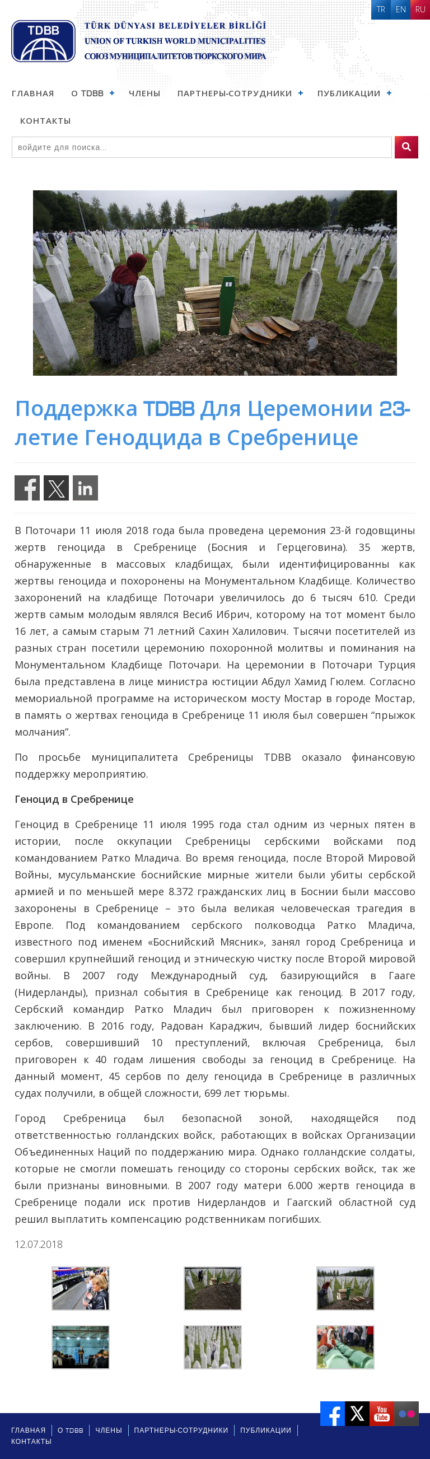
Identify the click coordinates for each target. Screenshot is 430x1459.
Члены (145, 93)
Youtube (382, 1413)
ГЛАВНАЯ (33, 93)
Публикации (349, 93)
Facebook (332, 1413)
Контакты (45, 121)
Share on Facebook (27, 488)
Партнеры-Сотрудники (234, 93)
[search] (406, 147)
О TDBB (87, 93)
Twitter (357, 1413)
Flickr (406, 1413)
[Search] (202, 147)
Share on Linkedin (85, 488)
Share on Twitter (56, 488)
